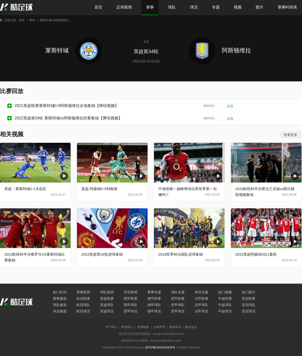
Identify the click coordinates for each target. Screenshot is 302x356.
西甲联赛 (130, 298)
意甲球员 (178, 311)
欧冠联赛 (83, 298)
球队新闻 (107, 292)
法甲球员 (201, 311)
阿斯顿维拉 (220, 50)
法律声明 (159, 327)
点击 (230, 106)
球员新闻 (130, 292)
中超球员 (225, 311)
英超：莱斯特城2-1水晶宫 (25, 189)
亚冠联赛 (248, 298)
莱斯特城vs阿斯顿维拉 (54, 20)
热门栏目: (60, 292)
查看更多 (290, 135)
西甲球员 (130, 311)
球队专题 (178, 292)
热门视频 (225, 292)
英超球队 (107, 305)
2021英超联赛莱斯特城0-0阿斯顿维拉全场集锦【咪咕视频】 (67, 106)
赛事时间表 (287, 7)
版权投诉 (175, 327)
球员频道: (60, 311)
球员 (194, 7)
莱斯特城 (73, 50)
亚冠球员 (248, 311)
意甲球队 (178, 305)
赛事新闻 (83, 292)
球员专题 (201, 292)
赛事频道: (60, 298)
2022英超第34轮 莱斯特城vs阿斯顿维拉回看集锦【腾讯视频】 (68, 118)
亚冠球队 (248, 305)
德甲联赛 (154, 298)
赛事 (150, 7)
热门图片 (248, 292)
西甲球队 (130, 305)
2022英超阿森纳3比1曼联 (256, 254)
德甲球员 (154, 311)
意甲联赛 (178, 298)
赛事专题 (154, 292)
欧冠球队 (83, 305)
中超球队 (225, 305)
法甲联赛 (201, 298)
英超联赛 (107, 298)
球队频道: (60, 305)
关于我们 (111, 327)
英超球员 (107, 311)
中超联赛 (225, 298)
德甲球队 (154, 305)
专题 (216, 7)
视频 (238, 7)
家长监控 (191, 327)
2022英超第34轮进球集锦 (102, 254)
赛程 (32, 20)
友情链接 (143, 327)
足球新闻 (124, 7)
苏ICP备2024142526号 (160, 347)
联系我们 (127, 327)
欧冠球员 (83, 311)
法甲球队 (201, 305)
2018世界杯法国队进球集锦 (180, 254)
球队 (172, 7)
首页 (98, 7)
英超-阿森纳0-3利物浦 (99, 189)
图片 (260, 7)
